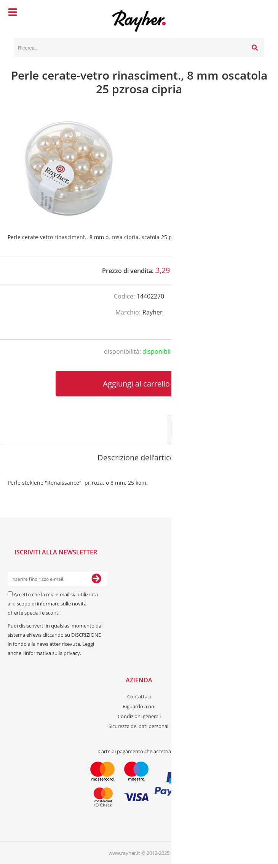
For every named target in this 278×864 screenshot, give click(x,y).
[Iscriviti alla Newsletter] (96, 579)
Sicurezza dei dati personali (139, 726)
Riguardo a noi (139, 706)
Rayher (152, 312)
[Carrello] (256, 13)
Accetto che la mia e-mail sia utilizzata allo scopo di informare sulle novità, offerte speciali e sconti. (53, 603)
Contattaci (139, 696)
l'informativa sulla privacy (51, 653)
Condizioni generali (139, 716)
